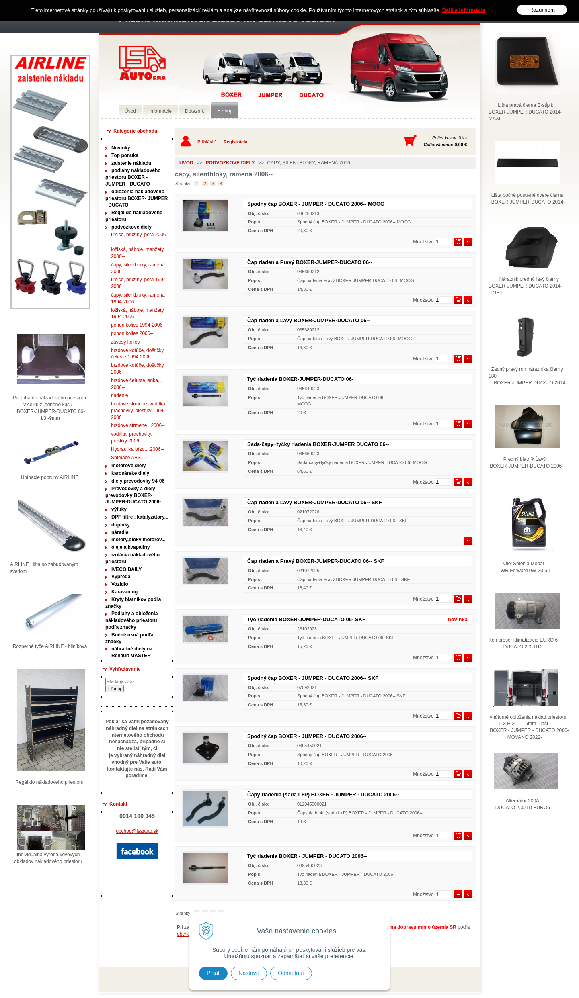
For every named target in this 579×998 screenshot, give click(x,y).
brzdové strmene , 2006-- (138, 425)
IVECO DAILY (126, 569)
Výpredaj (121, 576)
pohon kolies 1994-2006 (136, 325)
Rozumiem (542, 9)
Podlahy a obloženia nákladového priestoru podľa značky (131, 620)
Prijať (213, 973)
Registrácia (235, 141)
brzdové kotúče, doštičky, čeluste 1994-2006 (138, 354)
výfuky (119, 509)
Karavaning (124, 592)
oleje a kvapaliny (130, 547)
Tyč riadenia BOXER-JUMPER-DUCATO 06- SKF (306, 619)
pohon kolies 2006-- (132, 333)
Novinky (120, 148)
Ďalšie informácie (464, 10)
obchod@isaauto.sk (137, 831)
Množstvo (423, 242)
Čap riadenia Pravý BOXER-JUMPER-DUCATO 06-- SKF (315, 561)
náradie (120, 532)
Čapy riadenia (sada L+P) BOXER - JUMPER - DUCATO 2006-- (323, 794)
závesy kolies (125, 342)
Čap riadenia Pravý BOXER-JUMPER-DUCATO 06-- (309, 262)
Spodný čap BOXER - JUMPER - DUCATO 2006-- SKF (312, 678)
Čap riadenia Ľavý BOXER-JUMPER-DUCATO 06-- (308, 320)
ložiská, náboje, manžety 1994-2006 (137, 313)
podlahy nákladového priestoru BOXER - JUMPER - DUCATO (133, 177)
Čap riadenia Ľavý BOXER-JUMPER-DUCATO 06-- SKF (314, 502)
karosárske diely (130, 473)
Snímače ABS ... (128, 457)
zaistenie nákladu (131, 163)
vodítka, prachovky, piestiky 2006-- (131, 437)
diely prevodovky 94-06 (137, 481)
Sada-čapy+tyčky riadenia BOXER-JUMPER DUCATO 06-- (318, 444)
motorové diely (128, 465)
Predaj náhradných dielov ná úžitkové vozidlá (142, 63)
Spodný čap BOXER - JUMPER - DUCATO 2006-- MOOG (315, 204)
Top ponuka (124, 155)
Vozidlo (119, 584)
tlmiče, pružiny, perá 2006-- (139, 238)
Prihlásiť (206, 141)
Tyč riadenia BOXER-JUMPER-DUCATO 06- (300, 379)
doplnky (120, 525)
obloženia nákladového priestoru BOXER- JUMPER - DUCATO (136, 198)
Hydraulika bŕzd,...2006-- (137, 449)
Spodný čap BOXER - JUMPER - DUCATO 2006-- (306, 736)
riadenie (119, 395)
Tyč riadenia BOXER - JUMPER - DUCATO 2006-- (307, 856)
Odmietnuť (291, 973)
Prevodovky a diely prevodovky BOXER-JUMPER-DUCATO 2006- (133, 495)
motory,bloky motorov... (138, 539)
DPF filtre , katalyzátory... (139, 517)
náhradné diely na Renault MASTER (131, 652)
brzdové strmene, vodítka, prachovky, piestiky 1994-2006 (138, 410)
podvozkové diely (131, 227)
